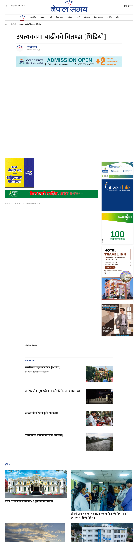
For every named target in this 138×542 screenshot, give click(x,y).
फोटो (78, 17)
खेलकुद (87, 17)
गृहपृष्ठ (6, 24)
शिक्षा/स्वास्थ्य (98, 17)
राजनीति (33, 17)
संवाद (70, 17)
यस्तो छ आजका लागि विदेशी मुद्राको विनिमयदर (29, 497)
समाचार (42, 17)
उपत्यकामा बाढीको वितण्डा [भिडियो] (44, 431)
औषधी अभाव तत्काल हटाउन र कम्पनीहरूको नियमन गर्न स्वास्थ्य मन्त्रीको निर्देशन (99, 512)
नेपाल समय (32, 47)
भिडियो (13, 24)
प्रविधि (109, 17)
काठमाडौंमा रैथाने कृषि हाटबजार (41, 409)
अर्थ (50, 17)
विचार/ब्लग (60, 17)
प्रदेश (117, 17)
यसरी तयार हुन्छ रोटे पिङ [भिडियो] (42, 364)
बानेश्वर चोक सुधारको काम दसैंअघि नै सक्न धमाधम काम (53, 387)
